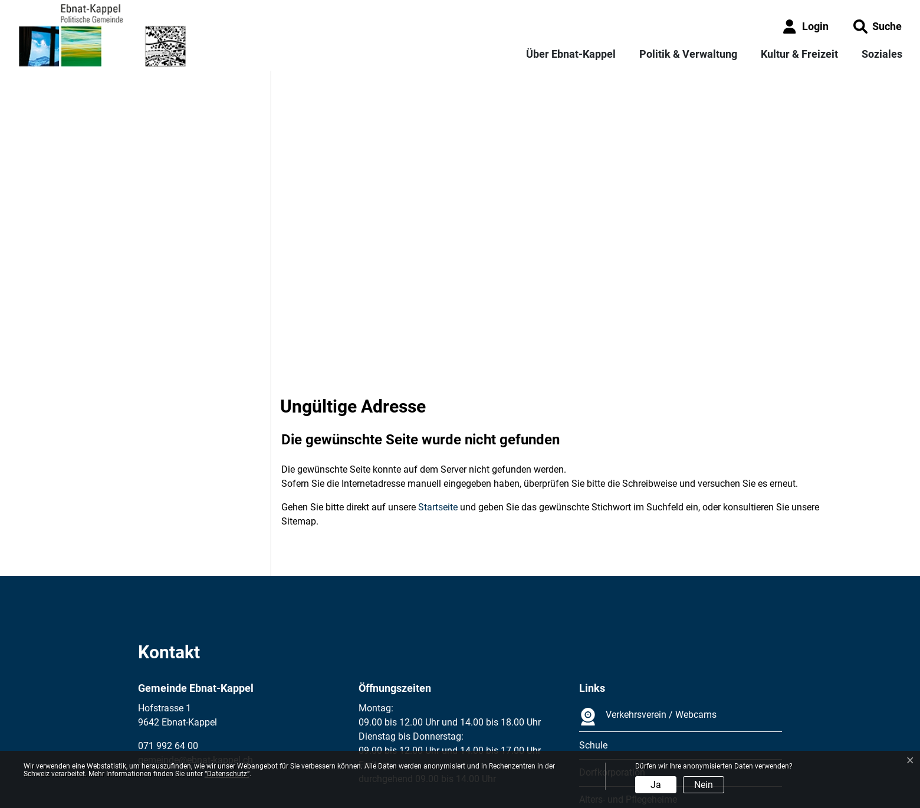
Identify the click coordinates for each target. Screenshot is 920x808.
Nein (703, 784)
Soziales (882, 54)
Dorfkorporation (612, 666)
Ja (655, 784)
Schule (593, 639)
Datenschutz (218, 744)
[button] (877, 26)
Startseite (438, 401)
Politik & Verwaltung (688, 54)
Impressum (161, 744)
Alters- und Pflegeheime (628, 693)
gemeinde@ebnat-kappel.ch (195, 653)
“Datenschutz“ (227, 774)
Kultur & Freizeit (799, 54)
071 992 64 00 (168, 639)
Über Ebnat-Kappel (571, 54)
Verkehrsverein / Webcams (648, 610)
